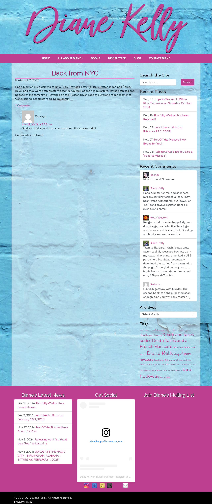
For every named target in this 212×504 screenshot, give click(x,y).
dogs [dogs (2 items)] (177, 354)
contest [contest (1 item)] (187, 330)
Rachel (154, 175)
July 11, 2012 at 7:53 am (37, 125)
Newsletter (117, 58)
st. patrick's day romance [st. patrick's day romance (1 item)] (171, 370)
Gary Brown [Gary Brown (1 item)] (159, 360)
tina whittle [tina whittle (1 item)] (165, 377)
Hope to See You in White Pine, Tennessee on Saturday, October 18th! (167, 103)
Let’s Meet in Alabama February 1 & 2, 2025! (163, 130)
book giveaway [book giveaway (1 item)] (158, 330)
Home (46, 58)
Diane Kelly (157, 188)
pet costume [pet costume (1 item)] (182, 364)
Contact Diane (159, 58)
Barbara (155, 284)
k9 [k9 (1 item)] (177, 360)
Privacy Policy (23, 502)
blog (137, 58)
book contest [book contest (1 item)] (145, 330)
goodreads (102, 486)
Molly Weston (158, 218)
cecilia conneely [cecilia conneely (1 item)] (177, 330)
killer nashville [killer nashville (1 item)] (185, 360)
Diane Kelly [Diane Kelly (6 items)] (160, 353)
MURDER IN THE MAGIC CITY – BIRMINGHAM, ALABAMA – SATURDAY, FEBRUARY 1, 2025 (41, 456)
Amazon (110, 486)
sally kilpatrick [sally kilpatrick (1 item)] (153, 370)
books (95, 58)
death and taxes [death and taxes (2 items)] (151, 335)
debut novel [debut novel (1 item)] (178, 347)
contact (125, 486)
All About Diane (69, 58)
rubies (117, 486)
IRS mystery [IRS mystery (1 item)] (170, 360)
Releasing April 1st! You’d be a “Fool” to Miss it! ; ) (42, 442)
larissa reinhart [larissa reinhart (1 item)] (146, 364)
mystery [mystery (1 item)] (156, 364)
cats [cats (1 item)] (167, 330)
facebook (94, 486)
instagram (86, 486)
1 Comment (22, 106)
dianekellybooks (104, 476)
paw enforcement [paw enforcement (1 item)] (168, 364)
